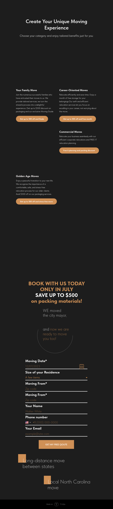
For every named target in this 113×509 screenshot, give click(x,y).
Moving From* (36, 383)
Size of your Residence (42, 372)
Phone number (36, 417)
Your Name (33, 406)
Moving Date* (36, 361)
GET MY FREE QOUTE (56, 444)
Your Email (33, 428)
